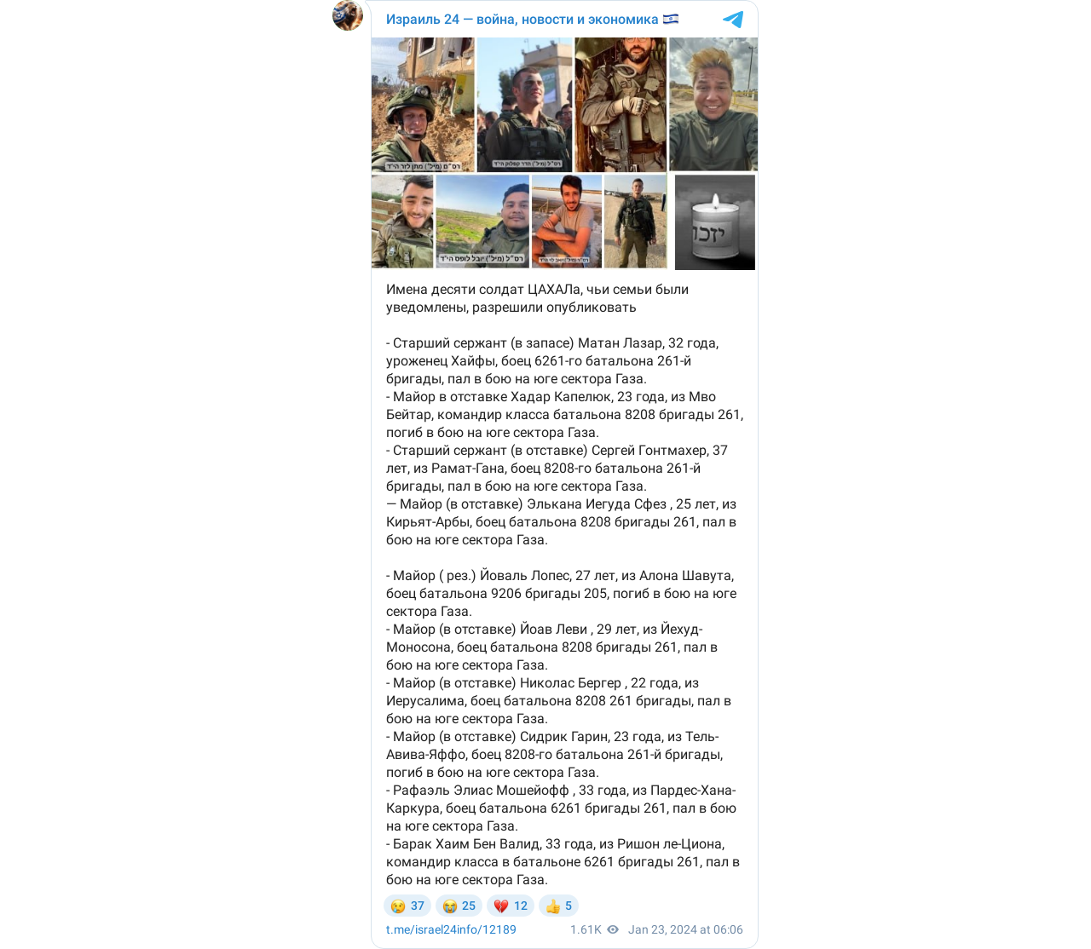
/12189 (451, 930)
